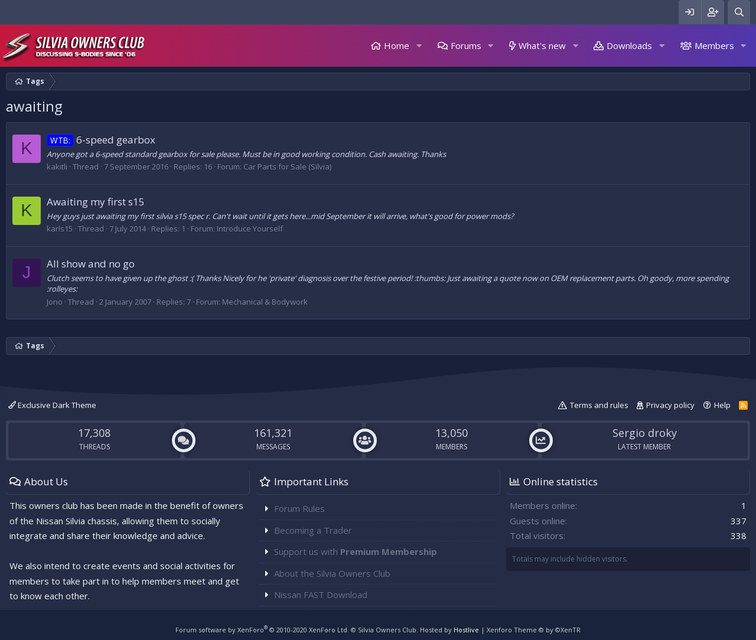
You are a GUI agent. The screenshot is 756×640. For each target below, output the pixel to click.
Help (722, 405)
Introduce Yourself (250, 228)
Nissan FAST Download (320, 594)
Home (396, 45)
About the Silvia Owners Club (332, 573)
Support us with (355, 551)
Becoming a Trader (313, 530)
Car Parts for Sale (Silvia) (287, 166)
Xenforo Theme (534, 629)
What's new (542, 45)
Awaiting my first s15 (96, 201)
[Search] (739, 12)
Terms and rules (599, 405)
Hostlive (466, 629)
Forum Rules (299, 508)
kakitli (57, 166)
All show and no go (91, 263)
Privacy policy (670, 405)
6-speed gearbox (101, 139)
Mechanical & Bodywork (265, 301)
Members (714, 45)
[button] (418, 46)
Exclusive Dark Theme (52, 405)
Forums (466, 45)
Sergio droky (644, 433)
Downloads (629, 45)
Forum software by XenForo (262, 629)
